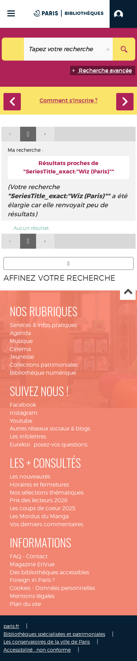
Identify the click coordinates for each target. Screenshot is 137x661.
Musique (21, 341)
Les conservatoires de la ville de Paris (46, 642)
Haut (128, 292)
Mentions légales (32, 596)
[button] (123, 14)
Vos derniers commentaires (46, 524)
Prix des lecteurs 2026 (39, 500)
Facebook (23, 405)
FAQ (15, 556)
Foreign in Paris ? (32, 580)
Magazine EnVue (32, 564)
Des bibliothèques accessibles (49, 572)
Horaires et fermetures (39, 484)
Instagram (23, 413)
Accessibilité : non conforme (37, 650)
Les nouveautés (30, 476)
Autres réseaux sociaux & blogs (50, 428)
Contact (37, 556)
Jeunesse (22, 356)
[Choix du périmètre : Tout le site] (13, 49)
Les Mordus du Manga (39, 516)
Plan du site (25, 604)
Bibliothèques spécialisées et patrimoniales (54, 634)
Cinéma (20, 349)
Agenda (20, 333)
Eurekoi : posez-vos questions (48, 444)
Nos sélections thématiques (47, 492)
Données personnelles (65, 588)
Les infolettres (28, 436)
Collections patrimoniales (44, 364)
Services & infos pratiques (43, 325)
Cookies (20, 588)
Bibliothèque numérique (43, 373)
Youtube (21, 421)
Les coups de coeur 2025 (42, 508)
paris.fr (11, 626)
